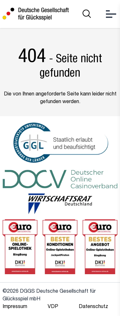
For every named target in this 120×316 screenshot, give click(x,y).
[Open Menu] (111, 14)
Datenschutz (93, 307)
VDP (53, 307)
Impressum (15, 307)
